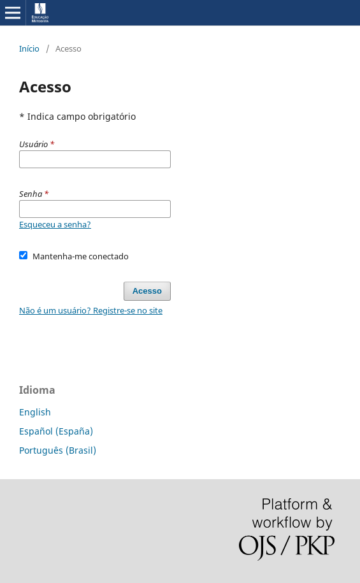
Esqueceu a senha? (55, 224)
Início (29, 48)
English (35, 412)
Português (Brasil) (57, 450)
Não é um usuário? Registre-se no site (90, 310)
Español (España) (56, 431)
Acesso (147, 291)
